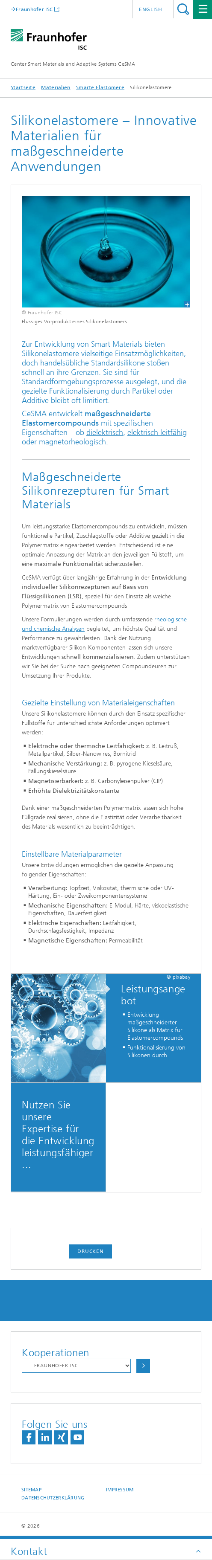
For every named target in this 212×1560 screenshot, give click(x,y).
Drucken (90, 1251)
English (150, 9)
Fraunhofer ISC (34, 9)
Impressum (119, 1490)
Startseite (23, 87)
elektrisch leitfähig (157, 432)
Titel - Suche (183, 9)
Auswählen (143, 1366)
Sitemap (31, 1490)
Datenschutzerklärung (53, 1498)
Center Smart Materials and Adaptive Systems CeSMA (73, 64)
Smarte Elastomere (100, 87)
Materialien (55, 87)
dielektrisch (104, 432)
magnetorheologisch (72, 442)
